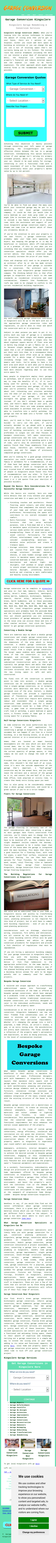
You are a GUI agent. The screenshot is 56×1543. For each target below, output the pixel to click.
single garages (24, 347)
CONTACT (40, 15)
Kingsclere (47, 589)
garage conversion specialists (31, 1230)
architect (11, 263)
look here (26, 1218)
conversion (41, 237)
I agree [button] (33, 1520)
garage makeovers (32, 618)
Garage (7, 589)
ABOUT (34, 15)
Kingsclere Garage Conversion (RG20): (22, 33)
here (12, 1346)
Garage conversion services (23, 1326)
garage (33, 335)
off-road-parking (44, 244)
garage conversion (29, 225)
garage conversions (21, 1105)
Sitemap (6, 1508)
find (12, 1299)
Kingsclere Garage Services (20, 1358)
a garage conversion (26, 1338)
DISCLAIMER (49, 15)
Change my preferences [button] (33, 1532)
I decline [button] (33, 1526)
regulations (9, 326)
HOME (23, 15)
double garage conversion (32, 645)
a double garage (16, 367)
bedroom (13, 215)
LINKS (28, 15)
